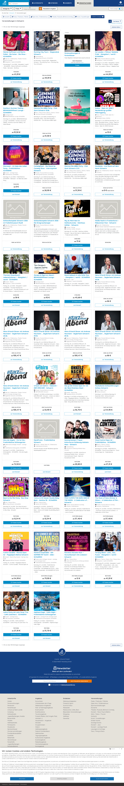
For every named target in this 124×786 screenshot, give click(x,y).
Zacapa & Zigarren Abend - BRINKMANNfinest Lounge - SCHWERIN (44, 277)
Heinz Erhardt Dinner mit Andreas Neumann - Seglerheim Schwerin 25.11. (16, 388)
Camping (10, 712)
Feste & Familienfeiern (42, 731)
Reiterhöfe (11, 738)
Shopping (66, 714)
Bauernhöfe (11, 718)
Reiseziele (66, 708)
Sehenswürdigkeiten (69, 701)
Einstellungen (62, 778)
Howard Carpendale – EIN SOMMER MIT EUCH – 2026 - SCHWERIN (44, 555)
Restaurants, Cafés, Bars (71, 710)
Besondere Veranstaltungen (72, 712)
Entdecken (66, 698)
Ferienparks (11, 725)
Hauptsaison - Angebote (43, 720)
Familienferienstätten (14, 733)
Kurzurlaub (39, 701)
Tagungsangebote (41, 735)
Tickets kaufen (16, 78)
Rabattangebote (40, 742)
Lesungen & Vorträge (98, 729)
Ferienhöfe (11, 742)
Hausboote (11, 727)
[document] (62, 763)
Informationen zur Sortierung (115, 23)
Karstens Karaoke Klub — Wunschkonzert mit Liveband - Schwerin (76, 555)
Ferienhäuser (12, 708)
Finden (77, 65)
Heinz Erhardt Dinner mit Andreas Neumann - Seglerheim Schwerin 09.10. (77, 333)
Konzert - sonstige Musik (99, 727)
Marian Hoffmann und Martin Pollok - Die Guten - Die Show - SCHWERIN (14, 54)
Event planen (39, 710)
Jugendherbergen (13, 744)
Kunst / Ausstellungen (82, 16)
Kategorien (6, 8)
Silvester (38, 723)
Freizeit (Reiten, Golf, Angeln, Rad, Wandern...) (46, 717)
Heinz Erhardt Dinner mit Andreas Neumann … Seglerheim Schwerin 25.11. (108, 333)
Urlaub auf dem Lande (15, 710)
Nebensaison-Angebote (43, 705)
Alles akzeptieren (102, 778)
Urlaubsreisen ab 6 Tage (43, 703)
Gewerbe (66, 718)
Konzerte (6, 16)
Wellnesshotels (12, 723)
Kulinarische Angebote (42, 738)
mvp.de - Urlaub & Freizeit (62, 659)
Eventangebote (40, 740)
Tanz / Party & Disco (97, 731)
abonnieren (79, 681)
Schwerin (11, 13)
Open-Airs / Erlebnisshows (39, 16)
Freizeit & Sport (68, 703)
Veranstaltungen (96, 698)
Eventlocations (40, 712)
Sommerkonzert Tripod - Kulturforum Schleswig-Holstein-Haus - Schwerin (76, 442)
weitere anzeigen (97, 16)
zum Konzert (16, 194)
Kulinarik (94, 716)
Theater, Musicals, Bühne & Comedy (61, 16)
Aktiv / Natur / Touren (98, 714)
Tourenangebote (40, 714)
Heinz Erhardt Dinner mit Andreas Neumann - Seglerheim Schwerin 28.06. (16, 333)
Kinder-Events (95, 720)
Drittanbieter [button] (23, 784)
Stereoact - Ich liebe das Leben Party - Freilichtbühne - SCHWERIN (15, 168)
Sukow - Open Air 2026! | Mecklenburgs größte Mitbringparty (104, 110)
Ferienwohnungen (13, 703)
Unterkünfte (12, 698)
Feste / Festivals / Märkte (20, 16)
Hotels (10, 701)
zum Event (108, 472)
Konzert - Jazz (96, 725)
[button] (18, 3)
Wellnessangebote (41, 729)
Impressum (5, 784)
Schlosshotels (12, 714)
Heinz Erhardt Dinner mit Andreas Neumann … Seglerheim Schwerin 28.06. (108, 277)
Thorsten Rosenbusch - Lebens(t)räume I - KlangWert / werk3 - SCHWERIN (15, 277)
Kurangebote (39, 746)
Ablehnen (22, 778)
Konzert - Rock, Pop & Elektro (100, 712)
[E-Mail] (49, 681)
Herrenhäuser (12, 740)
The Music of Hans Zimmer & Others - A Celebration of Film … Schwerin (107, 500)
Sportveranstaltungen (98, 705)
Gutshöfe (10, 735)
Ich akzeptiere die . (62, 685)
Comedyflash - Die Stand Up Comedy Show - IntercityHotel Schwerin (45, 168)
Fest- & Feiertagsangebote (44, 708)
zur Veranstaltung (16, 82)
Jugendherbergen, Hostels (16, 716)
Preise (18, 8)
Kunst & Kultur (67, 705)
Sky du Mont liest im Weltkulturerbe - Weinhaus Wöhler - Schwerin (74, 223)
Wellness (66, 716)
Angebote (38, 698)
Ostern (37, 727)
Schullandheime (13, 746)
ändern (82, 62)
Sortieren (116, 21)
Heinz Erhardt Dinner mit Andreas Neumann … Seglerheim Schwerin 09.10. (47, 333)
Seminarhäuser (12, 729)
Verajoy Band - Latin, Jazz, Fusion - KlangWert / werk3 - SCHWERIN (106, 555)
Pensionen (11, 705)
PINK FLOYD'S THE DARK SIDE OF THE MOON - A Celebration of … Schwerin (76, 500)
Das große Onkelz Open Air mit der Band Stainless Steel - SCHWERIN (76, 388)
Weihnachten (39, 733)
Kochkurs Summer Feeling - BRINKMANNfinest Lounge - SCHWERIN (13, 110)
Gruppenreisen (40, 725)
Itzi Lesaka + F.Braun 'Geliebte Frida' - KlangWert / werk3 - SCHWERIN (106, 54)
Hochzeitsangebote (41, 744)
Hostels (10, 720)
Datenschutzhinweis (14, 784)
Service (121, 3)
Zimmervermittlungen (15, 731)
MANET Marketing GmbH (64, 661)
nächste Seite (116, 27)
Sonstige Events (96, 723)
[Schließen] (121, 749)
